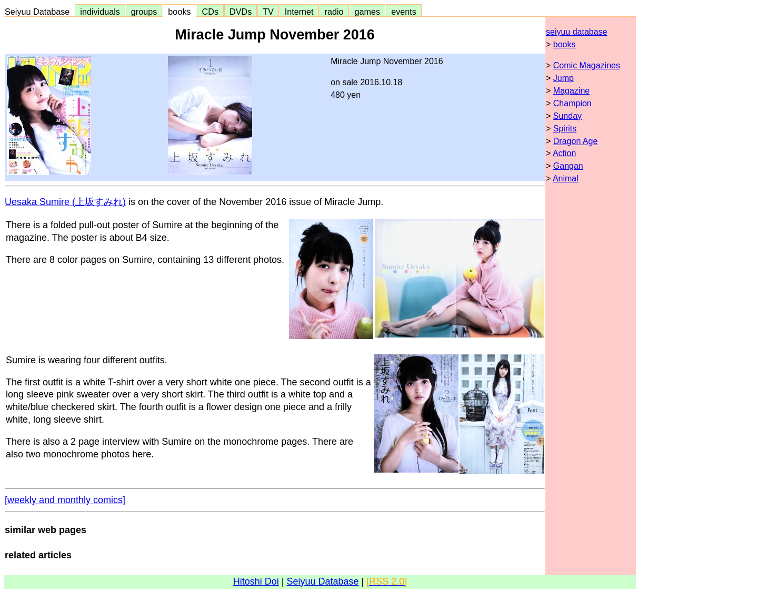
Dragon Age (575, 141)
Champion (572, 103)
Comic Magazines (586, 65)
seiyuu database (576, 31)
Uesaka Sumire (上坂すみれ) (65, 202)
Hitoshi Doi (256, 581)
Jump (563, 78)
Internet (299, 11)
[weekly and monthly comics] (65, 500)
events (403, 11)
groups (144, 11)
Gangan (568, 165)
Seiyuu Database (39, 11)
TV (268, 11)
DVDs (240, 11)
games (367, 11)
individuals (100, 11)
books (179, 11)
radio (334, 11)
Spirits (564, 128)
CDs (210, 11)
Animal (566, 178)
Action (564, 153)
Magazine (571, 90)
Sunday (567, 115)
